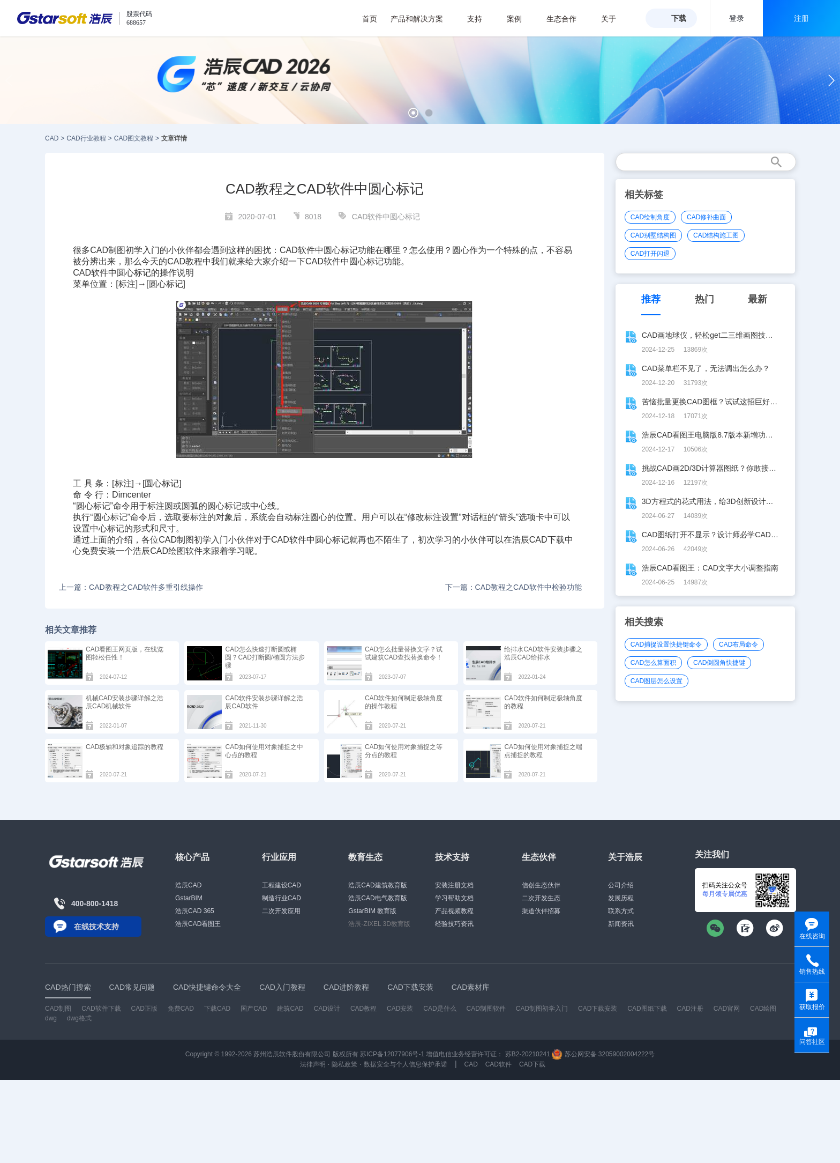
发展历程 (621, 898)
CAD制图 (176, 539)
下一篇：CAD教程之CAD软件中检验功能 (513, 587)
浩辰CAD (188, 885)
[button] (413, 113)
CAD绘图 (763, 1008)
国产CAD (254, 1008)
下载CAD (217, 1008)
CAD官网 (727, 1008)
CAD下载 (547, 539)
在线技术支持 (96, 926)
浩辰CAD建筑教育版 (377, 885)
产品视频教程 (454, 911)
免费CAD (181, 1008)
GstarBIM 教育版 (372, 911)
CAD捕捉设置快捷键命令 (666, 644)
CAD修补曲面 (706, 217)
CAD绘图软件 (176, 550)
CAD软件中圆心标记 (386, 216)
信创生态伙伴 (541, 885)
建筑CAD (290, 1008)
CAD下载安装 (597, 1008)
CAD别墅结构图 (653, 235)
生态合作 (567, 18)
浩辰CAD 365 (194, 911)
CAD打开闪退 (650, 253)
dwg (51, 1018)
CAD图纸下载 (646, 1008)
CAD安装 (400, 1008)
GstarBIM (188, 898)
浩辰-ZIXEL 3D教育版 (379, 924)
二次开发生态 (541, 898)
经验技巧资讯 (454, 924)
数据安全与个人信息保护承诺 (405, 1064)
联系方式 (621, 911)
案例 (520, 18)
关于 (614, 18)
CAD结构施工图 (716, 235)
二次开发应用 (281, 911)
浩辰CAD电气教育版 (377, 898)
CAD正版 (144, 1008)
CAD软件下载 (101, 1008)
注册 (801, 18)
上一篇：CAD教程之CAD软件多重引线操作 (131, 587)
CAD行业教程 (86, 138)
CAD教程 (184, 261)
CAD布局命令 (738, 644)
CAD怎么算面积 (653, 662)
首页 (369, 18)
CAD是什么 (439, 1008)
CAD (51, 138)
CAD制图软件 (486, 1008)
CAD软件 (297, 250)
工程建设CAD (281, 885)
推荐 (651, 299)
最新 (757, 299)
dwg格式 (79, 1018)
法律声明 (313, 1064)
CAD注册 (690, 1008)
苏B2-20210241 (527, 1054)
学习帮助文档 (454, 898)
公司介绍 (621, 885)
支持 (480, 18)
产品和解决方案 (422, 18)
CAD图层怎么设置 (656, 681)
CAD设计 (327, 1008)
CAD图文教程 (133, 138)
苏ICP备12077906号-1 (392, 1054)
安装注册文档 (454, 885)
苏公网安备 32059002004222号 (603, 1054)
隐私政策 (344, 1064)
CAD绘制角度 (650, 217)
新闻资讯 (621, 924)
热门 (704, 299)
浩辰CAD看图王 (198, 924)
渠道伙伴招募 (541, 911)
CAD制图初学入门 (542, 1008)
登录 (736, 18)
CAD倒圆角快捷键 (719, 662)
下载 (678, 18)
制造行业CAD (281, 898)
